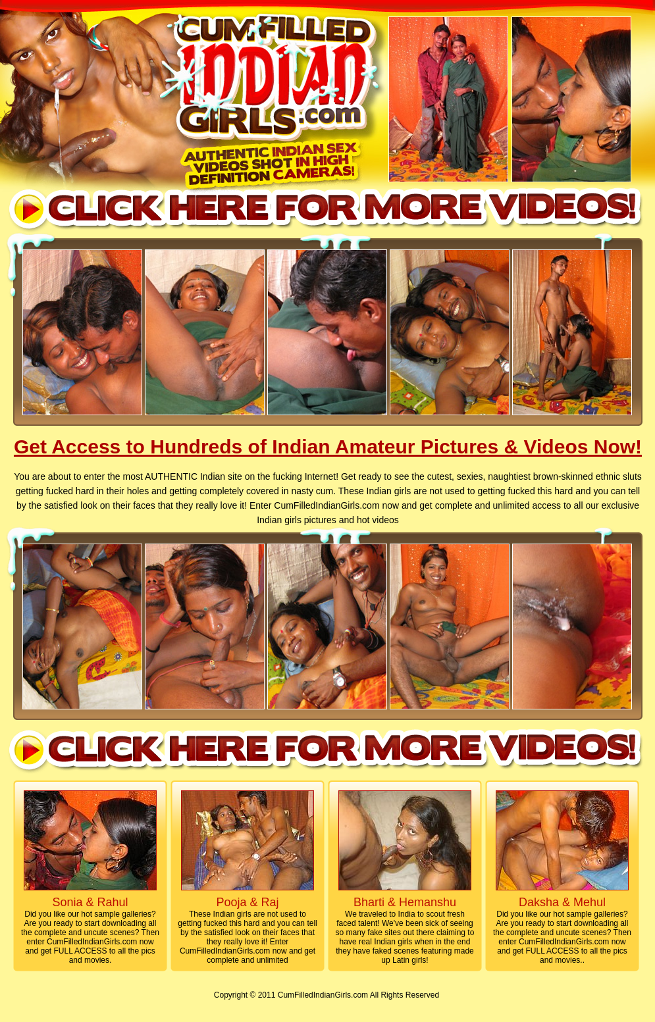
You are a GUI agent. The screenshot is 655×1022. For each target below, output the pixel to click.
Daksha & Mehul (562, 902)
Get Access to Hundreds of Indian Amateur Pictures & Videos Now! (328, 446)
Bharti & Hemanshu (405, 902)
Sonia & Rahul (90, 902)
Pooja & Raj (247, 902)
